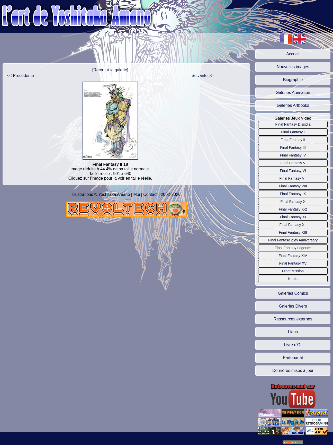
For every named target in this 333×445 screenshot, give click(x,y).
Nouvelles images (293, 67)
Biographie (293, 79)
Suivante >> (202, 75)
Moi (136, 194)
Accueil (293, 54)
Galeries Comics (293, 293)
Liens (293, 332)
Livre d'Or (293, 345)
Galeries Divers (293, 306)
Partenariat (293, 357)
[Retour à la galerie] (110, 70)
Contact (150, 194)
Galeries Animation (293, 92)
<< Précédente (20, 75)
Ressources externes (293, 319)
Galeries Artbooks (293, 105)
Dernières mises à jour (292, 370)
